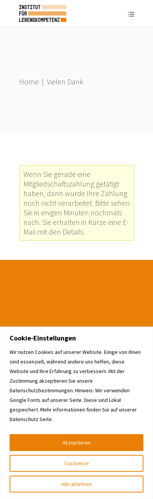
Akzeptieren (77, 442)
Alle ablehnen (76, 484)
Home (29, 81)
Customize (76, 463)
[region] (76, 413)
